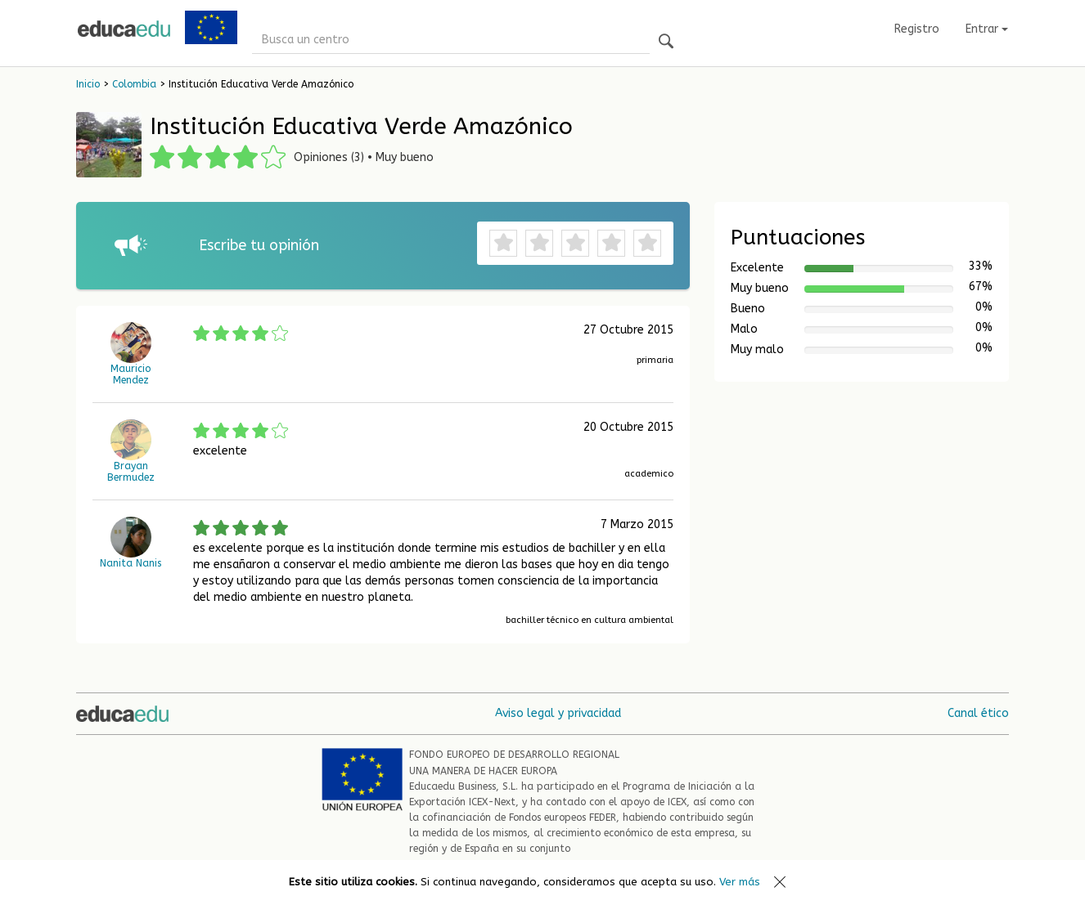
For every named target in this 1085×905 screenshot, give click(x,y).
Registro (916, 29)
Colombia (134, 84)
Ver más (739, 882)
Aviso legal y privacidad (558, 713)
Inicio (88, 84)
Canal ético (978, 713)
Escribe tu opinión (259, 245)
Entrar (987, 29)
